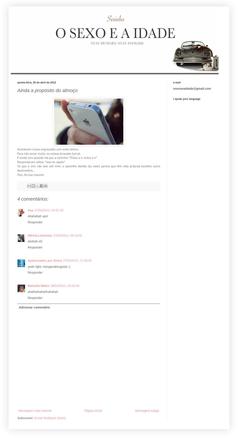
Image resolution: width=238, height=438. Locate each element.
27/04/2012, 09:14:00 (67, 235)
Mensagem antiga (147, 410)
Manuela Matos (38, 285)
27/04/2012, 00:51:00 (49, 210)
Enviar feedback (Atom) (50, 418)
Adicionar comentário (34, 307)
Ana (30, 210)
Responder (35, 222)
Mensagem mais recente (34, 410)
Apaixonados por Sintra (45, 260)
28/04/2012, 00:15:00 (65, 285)
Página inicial (93, 410)
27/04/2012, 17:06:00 (77, 260)
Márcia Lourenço (40, 235)
